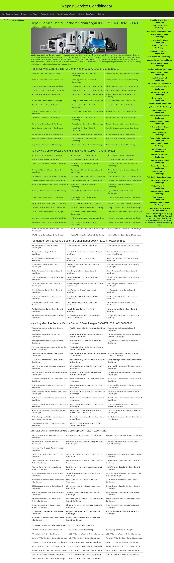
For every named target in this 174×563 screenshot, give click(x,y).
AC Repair (34, 14)
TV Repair (101, 14)
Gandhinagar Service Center (14, 14)
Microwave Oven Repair (86, 14)
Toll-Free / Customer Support (14, 20)
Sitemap (148, 214)
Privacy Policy (166, 214)
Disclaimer (156, 214)
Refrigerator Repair (47, 14)
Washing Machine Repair (66, 14)
